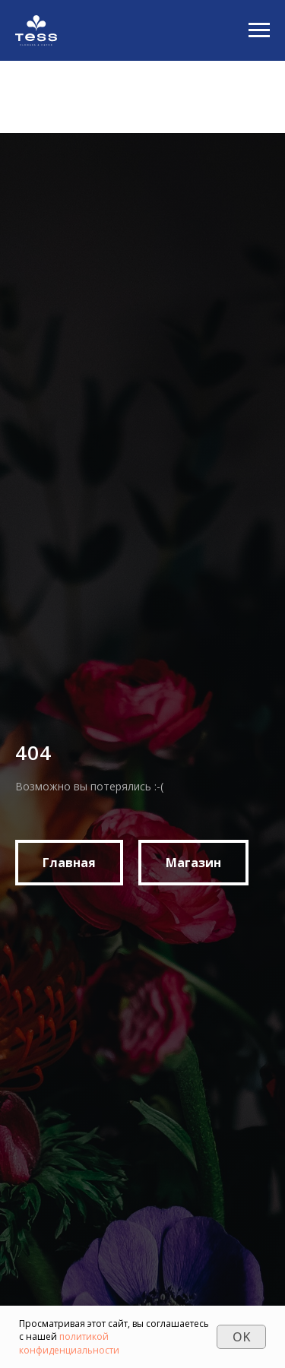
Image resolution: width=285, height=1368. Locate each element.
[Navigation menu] (259, 30)
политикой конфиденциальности (69, 1343)
